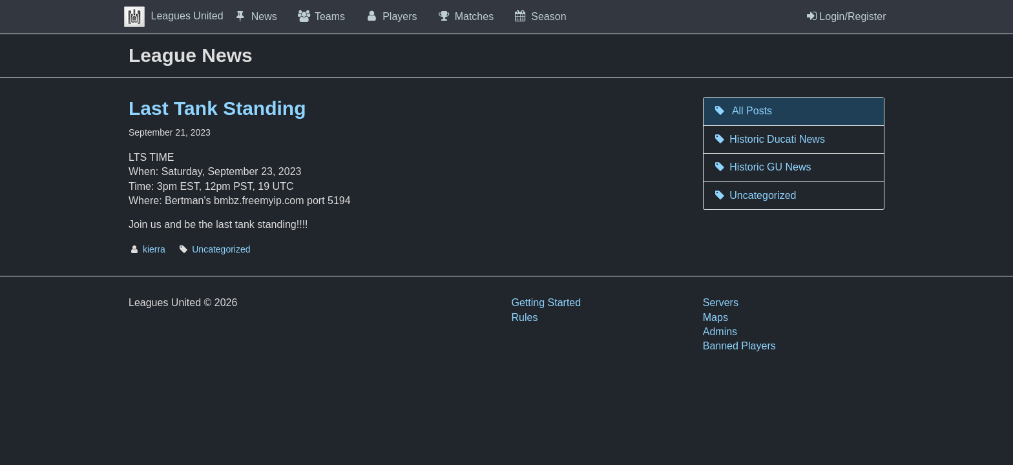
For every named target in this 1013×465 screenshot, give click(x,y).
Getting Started (546, 302)
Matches (465, 16)
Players (390, 16)
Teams (321, 16)
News (255, 16)
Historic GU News (762, 166)
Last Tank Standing (217, 108)
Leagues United (174, 15)
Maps (715, 317)
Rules (525, 317)
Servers (720, 302)
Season (539, 16)
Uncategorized (221, 249)
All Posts (742, 110)
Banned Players (739, 345)
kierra (154, 249)
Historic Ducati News (769, 139)
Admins (720, 331)
